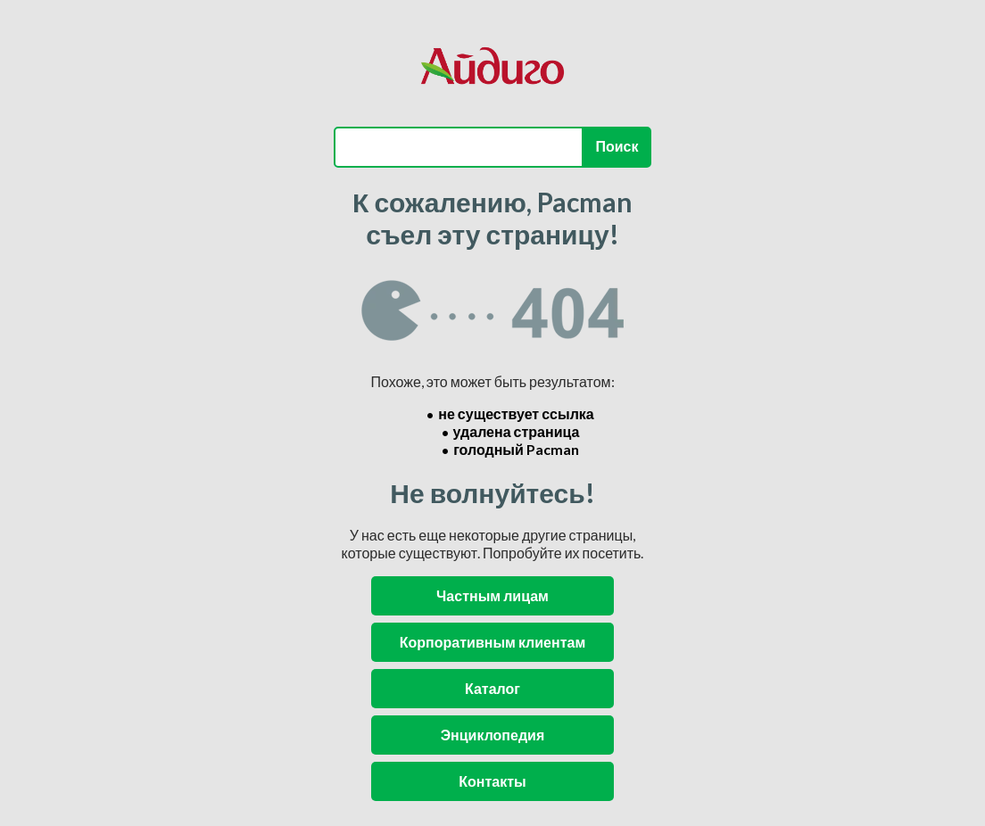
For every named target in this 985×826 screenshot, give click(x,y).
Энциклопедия (493, 734)
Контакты (492, 780)
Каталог (492, 688)
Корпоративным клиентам (492, 641)
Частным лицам (492, 595)
